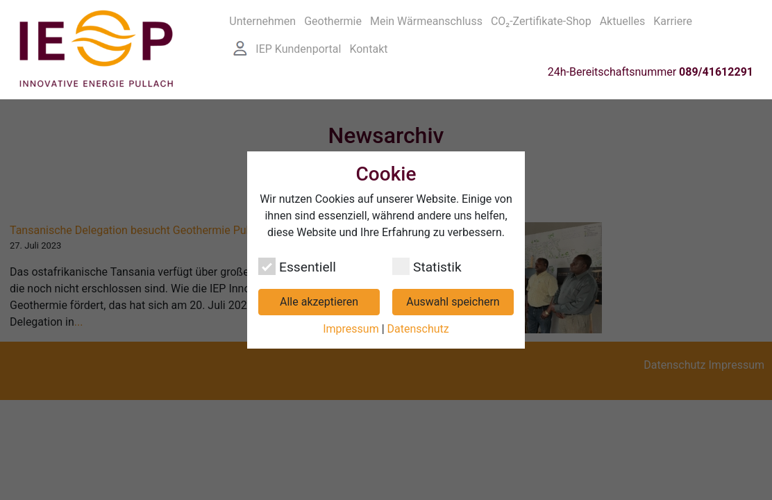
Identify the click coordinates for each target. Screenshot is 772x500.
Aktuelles (623, 19)
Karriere (672, 19)
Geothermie (333, 19)
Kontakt (368, 46)
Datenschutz (418, 328)
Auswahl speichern (452, 301)
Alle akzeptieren (319, 301)
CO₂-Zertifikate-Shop (541, 19)
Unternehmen (262, 19)
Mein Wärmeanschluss (426, 19)
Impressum (351, 328)
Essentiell (297, 266)
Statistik (427, 266)
